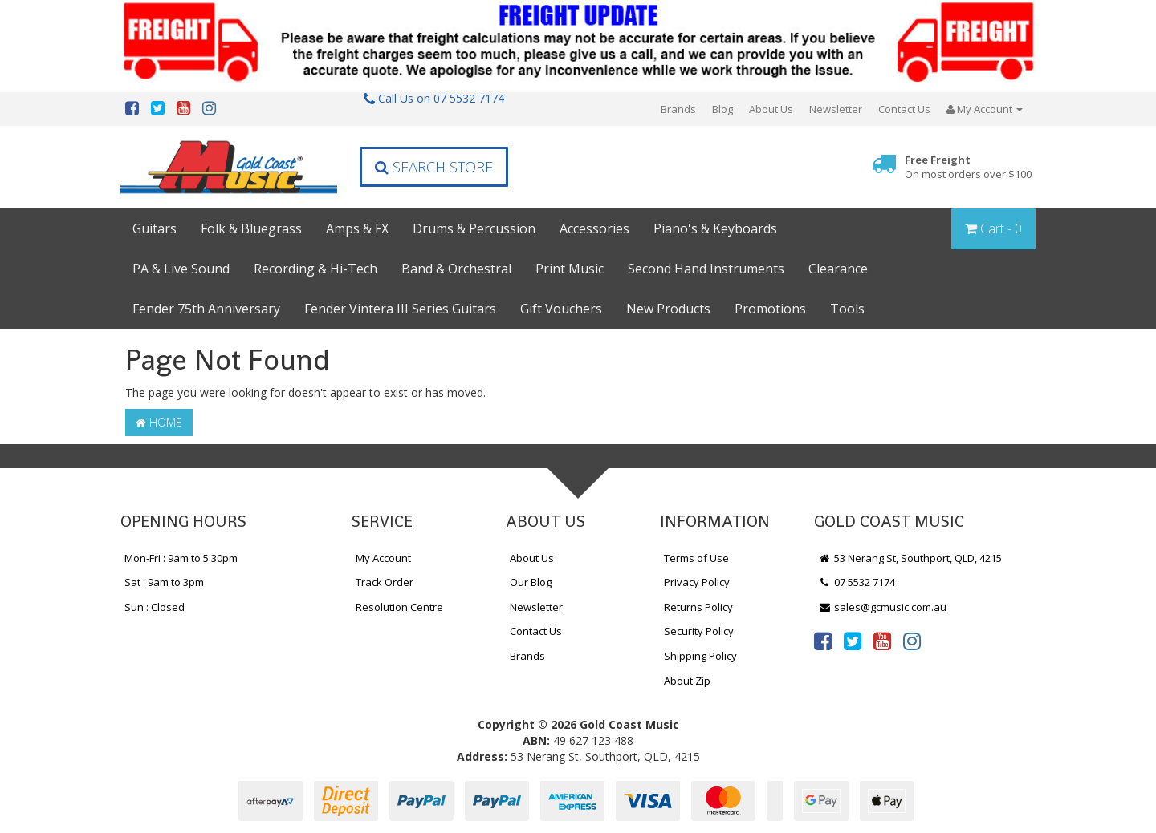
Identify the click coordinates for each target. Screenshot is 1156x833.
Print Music (569, 268)
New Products (668, 308)
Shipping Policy (700, 656)
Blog (722, 109)
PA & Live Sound (181, 268)
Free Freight (968, 167)
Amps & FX (357, 228)
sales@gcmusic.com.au (882, 607)
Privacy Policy (697, 582)
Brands (678, 109)
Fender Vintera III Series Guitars (400, 308)
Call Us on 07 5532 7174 (434, 98)
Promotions (770, 308)
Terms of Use (696, 558)
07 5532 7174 (856, 582)
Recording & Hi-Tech (315, 268)
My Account (383, 558)
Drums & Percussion (474, 228)
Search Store (434, 166)
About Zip (687, 680)
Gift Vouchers (561, 308)
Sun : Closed (154, 607)
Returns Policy (698, 607)
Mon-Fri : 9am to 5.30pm (181, 558)
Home (159, 422)
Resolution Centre (399, 607)
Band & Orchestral (456, 268)
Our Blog (531, 582)
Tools (847, 308)
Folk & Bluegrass (251, 228)
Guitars (154, 228)
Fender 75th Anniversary (206, 308)
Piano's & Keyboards (715, 228)
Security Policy (699, 631)
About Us (771, 109)
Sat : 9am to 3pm (164, 582)
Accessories (594, 228)
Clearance (838, 268)
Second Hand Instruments (706, 268)
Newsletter (835, 109)
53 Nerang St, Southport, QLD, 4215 (910, 558)
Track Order (384, 582)
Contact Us (904, 109)
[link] (823, 640)
